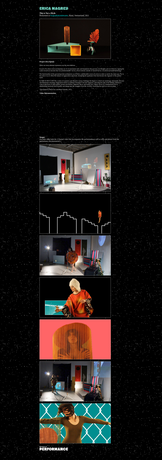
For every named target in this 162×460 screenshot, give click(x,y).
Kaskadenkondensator (59, 15)
